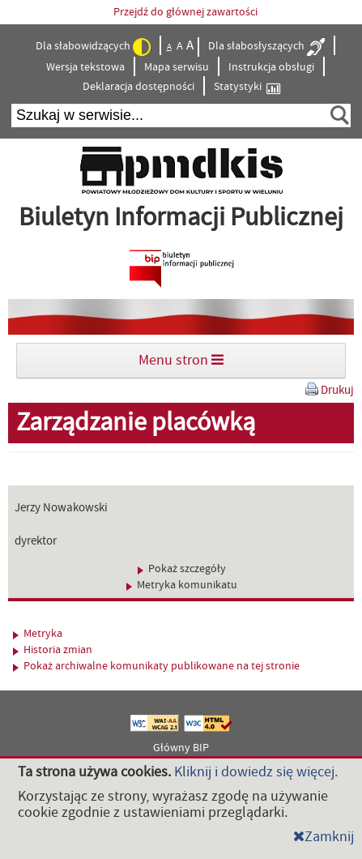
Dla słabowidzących (93, 47)
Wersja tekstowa (85, 67)
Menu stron (181, 360)
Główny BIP (181, 748)
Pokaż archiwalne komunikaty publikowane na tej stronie (156, 666)
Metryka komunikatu (181, 585)
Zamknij (323, 836)
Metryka (37, 633)
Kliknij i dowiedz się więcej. (256, 772)
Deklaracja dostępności (138, 86)
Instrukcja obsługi (271, 67)
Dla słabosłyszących (266, 47)
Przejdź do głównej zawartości (185, 12)
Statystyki (247, 87)
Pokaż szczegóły (182, 569)
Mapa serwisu (176, 67)
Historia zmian (52, 650)
